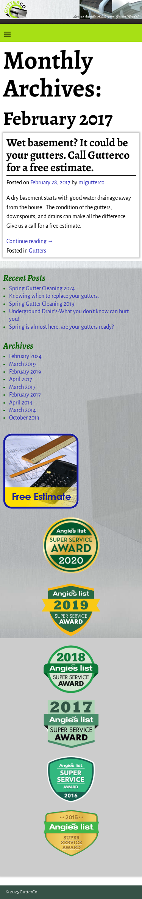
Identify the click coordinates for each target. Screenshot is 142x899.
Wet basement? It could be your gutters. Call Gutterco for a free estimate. (68, 155)
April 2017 (20, 379)
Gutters (37, 251)
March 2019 (22, 364)
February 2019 (25, 372)
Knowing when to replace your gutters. (54, 296)
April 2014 (21, 403)
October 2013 (24, 418)
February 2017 (25, 395)
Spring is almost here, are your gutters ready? (61, 327)
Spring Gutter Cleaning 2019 (42, 304)
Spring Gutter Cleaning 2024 (42, 288)
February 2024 (25, 356)
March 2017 (22, 387)
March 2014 (22, 410)
